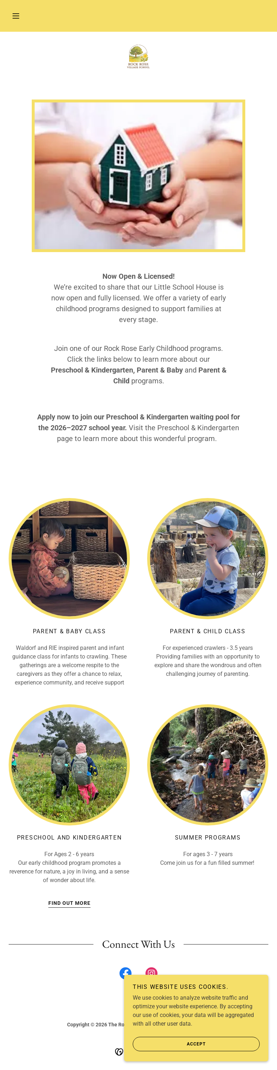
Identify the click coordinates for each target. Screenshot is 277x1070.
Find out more (69, 903)
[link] (138, 57)
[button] (16, 16)
